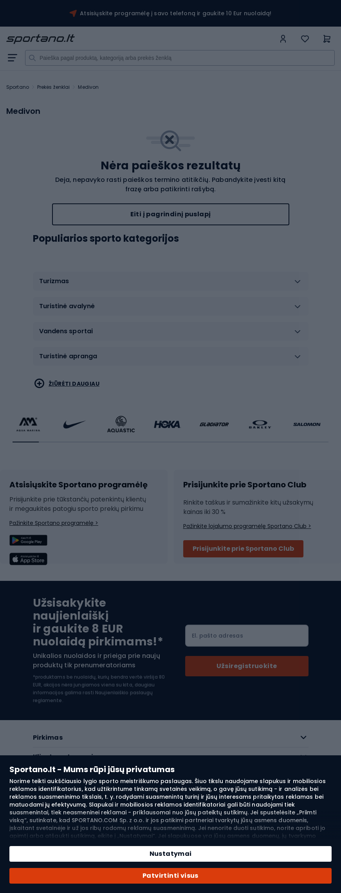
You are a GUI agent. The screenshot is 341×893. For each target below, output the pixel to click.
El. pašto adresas (217, 636)
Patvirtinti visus (170, 875)
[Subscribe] (247, 666)
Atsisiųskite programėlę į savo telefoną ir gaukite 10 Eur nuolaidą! (175, 13)
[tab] (171, 284)
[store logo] (140, 39)
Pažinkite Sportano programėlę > (53, 523)
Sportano (17, 87)
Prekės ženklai (53, 87)
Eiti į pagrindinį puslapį (170, 214)
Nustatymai (171, 853)
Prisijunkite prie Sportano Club (243, 548)
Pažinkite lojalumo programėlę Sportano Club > (247, 526)
